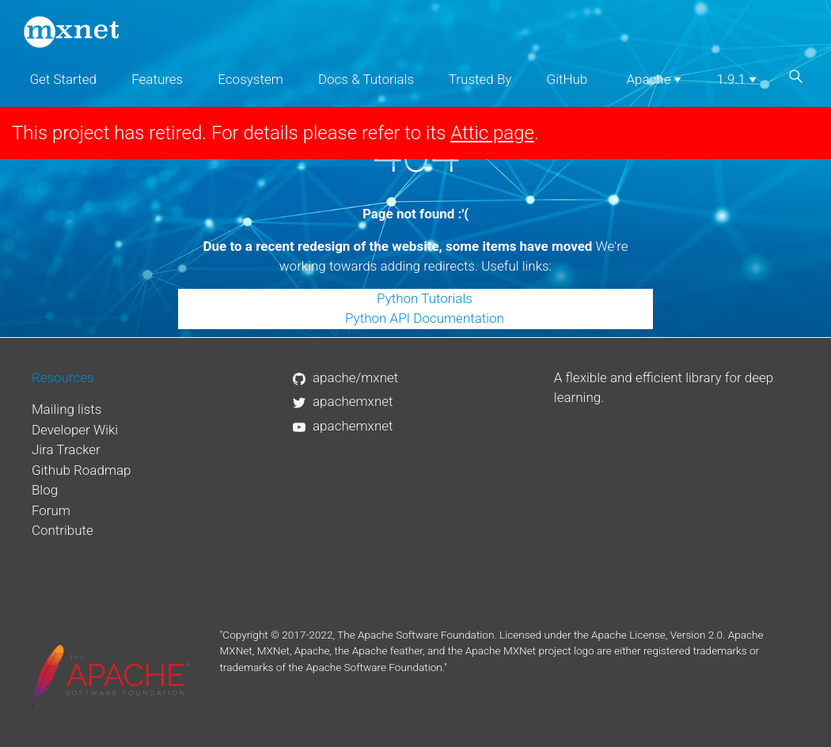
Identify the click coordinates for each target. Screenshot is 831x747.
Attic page (492, 133)
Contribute (62, 530)
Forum (51, 510)
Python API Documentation (424, 318)
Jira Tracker (66, 449)
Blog (45, 490)
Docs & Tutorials (366, 79)
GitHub (567, 79)
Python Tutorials (424, 298)
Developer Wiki (75, 430)
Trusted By (480, 79)
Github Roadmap (81, 470)
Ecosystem (250, 79)
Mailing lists (67, 409)
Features (157, 79)
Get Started (63, 79)
